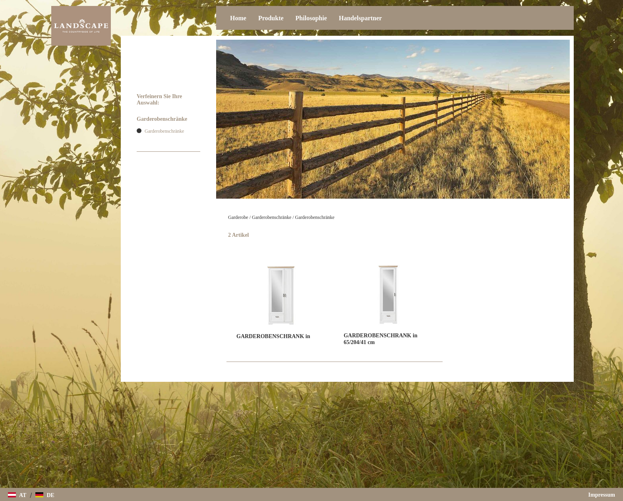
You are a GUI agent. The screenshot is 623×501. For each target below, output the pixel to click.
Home (238, 18)
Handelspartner (360, 18)
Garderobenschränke (271, 217)
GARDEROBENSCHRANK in (273, 336)
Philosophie (311, 18)
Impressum (601, 495)
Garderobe (238, 217)
